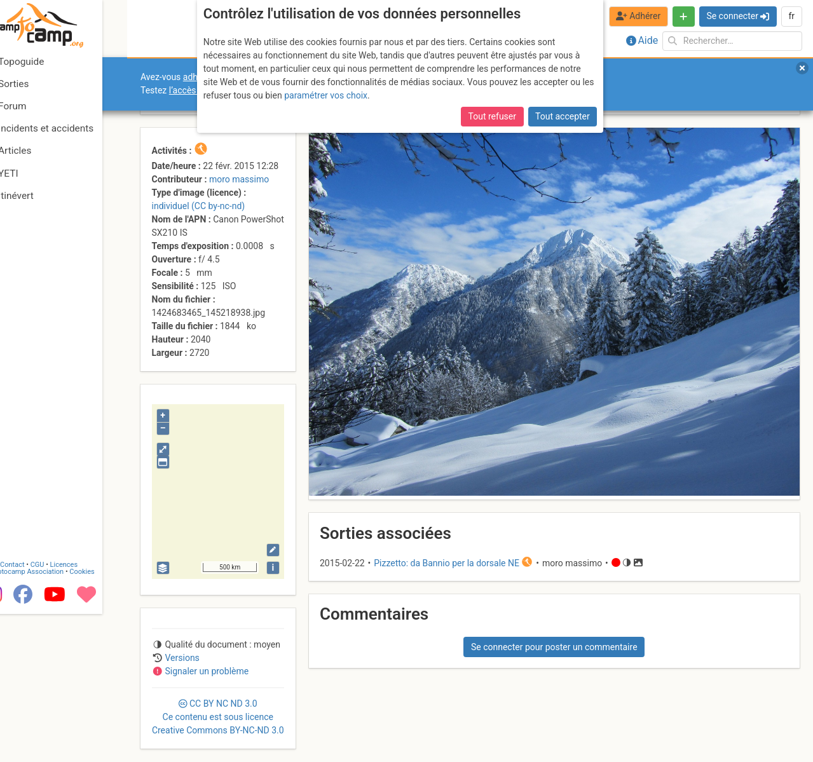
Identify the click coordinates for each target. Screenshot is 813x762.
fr (791, 16)
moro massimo (239, 179)
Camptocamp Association (48, 719)
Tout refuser (492, 116)
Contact (37, 712)
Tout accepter (562, 116)
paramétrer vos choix (325, 95)
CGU (62, 712)
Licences (88, 712)
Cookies (106, 719)
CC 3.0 (218, 716)
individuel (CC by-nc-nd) (198, 206)
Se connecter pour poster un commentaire (554, 647)
